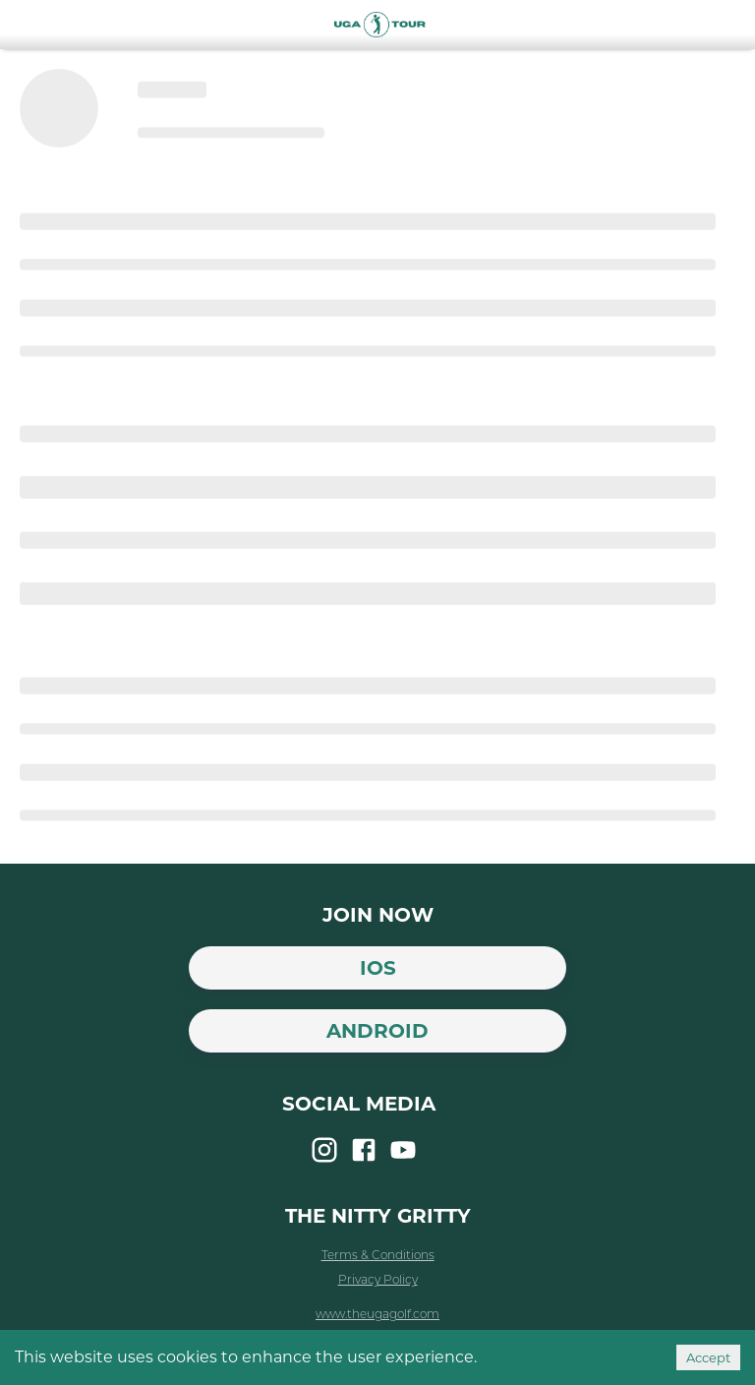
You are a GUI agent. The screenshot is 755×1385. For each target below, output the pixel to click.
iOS (378, 968)
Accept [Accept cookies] (708, 1357)
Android (377, 1031)
